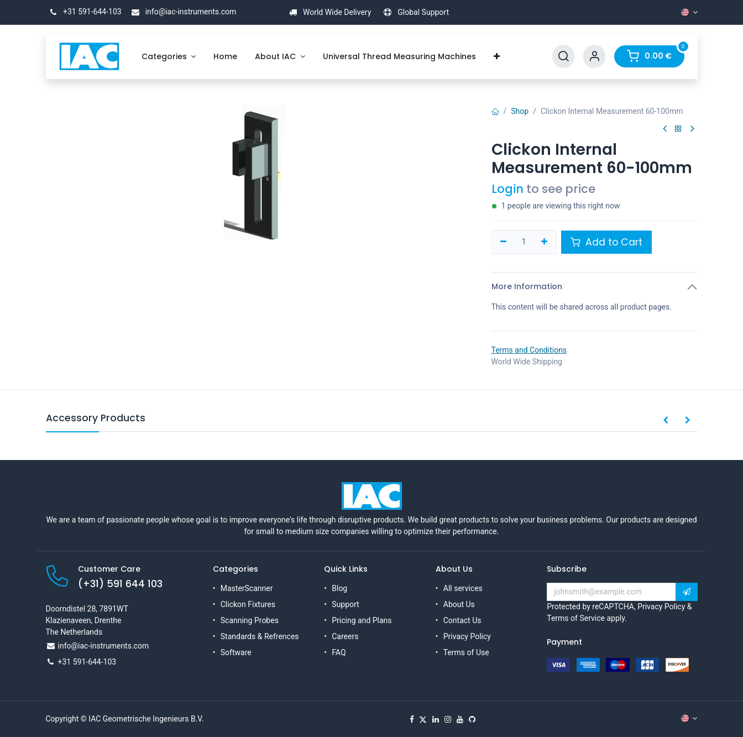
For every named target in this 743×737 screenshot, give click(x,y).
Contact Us (462, 620)
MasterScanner (247, 588)
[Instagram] (447, 719)
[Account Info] (594, 57)
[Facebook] (412, 719)
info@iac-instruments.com (182, 11)
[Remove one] (504, 242)
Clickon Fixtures (248, 604)
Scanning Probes (250, 620)
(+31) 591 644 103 (120, 583)
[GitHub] (472, 719)
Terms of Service (576, 618)
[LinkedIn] (435, 719)
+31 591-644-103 (84, 11)
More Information (526, 286)
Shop (520, 111)
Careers (345, 636)
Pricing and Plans (361, 620)
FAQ (339, 652)
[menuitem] (169, 56)
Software (236, 652)
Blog (339, 588)
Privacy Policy (467, 636)
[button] (666, 420)
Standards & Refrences (260, 636)
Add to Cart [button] (606, 242)
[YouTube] (460, 719)
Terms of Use (466, 652)
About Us (459, 604)
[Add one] (544, 242)
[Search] (563, 57)
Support (345, 604)
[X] (423, 719)
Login (507, 189)
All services (463, 588)
